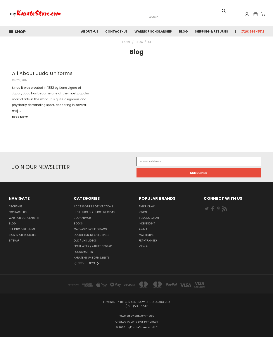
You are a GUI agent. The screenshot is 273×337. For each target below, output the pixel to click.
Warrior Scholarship (153, 31)
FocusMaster (83, 252)
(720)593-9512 (252, 31)
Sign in (14, 235)
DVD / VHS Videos (85, 240)
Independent (147, 223)
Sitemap (14, 240)
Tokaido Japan (149, 218)
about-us (89, 31)
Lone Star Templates (144, 321)
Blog (183, 31)
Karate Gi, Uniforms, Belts (92, 257)
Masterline (146, 235)
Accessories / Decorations (93, 206)
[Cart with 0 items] (263, 14)
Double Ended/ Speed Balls (91, 235)
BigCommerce (144, 316)
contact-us (116, 31)
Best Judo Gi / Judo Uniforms (94, 212)
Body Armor (82, 218)
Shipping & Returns (211, 31)
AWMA (143, 229)
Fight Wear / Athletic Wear (93, 246)
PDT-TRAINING (148, 240)
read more (20, 116)
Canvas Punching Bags (90, 229)
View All (144, 246)
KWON (143, 212)
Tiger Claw (147, 206)
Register (30, 235)
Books (78, 223)
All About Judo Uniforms (42, 73)
